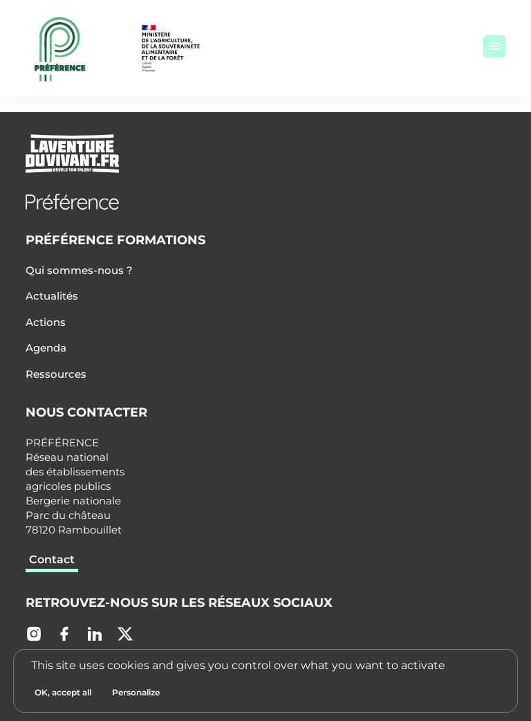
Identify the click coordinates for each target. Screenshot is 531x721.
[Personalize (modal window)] (136, 693)
